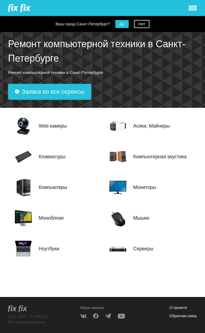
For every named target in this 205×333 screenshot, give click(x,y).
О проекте (178, 308)
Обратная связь (183, 316)
